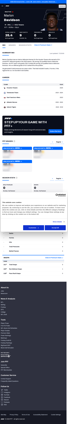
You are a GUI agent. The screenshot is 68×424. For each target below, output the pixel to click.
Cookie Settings (56, 414)
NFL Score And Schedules (9, 328)
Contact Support (6, 379)
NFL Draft (4, 314)
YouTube (6, 395)
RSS (5, 404)
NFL (2, 302)
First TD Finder (5, 325)
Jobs (2, 291)
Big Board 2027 (5, 345)
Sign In (62, 6)
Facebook (7, 397)
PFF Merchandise (6, 370)
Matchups (4, 338)
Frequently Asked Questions (9, 381)
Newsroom (4, 293)
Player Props (5, 323)
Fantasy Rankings (6, 343)
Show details (57, 222)
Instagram (7, 392)
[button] (55, 134)
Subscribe (4, 365)
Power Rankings (6, 335)
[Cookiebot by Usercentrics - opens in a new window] (57, 195)
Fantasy (3, 307)
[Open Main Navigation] (2, 6)
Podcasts (7, 402)
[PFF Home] (7, 6)
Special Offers (5, 367)
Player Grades (5, 330)
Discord (6, 400)
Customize (34, 227)
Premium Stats (5, 333)
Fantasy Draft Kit (6, 340)
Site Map (3, 414)
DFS (2, 309)
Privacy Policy (14, 414)
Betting (3, 304)
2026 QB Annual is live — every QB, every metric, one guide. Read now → (33, 1)
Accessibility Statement (40, 414)
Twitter (6, 390)
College (3, 312)
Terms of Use (26, 414)
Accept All (55, 227)
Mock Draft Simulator (7, 348)
